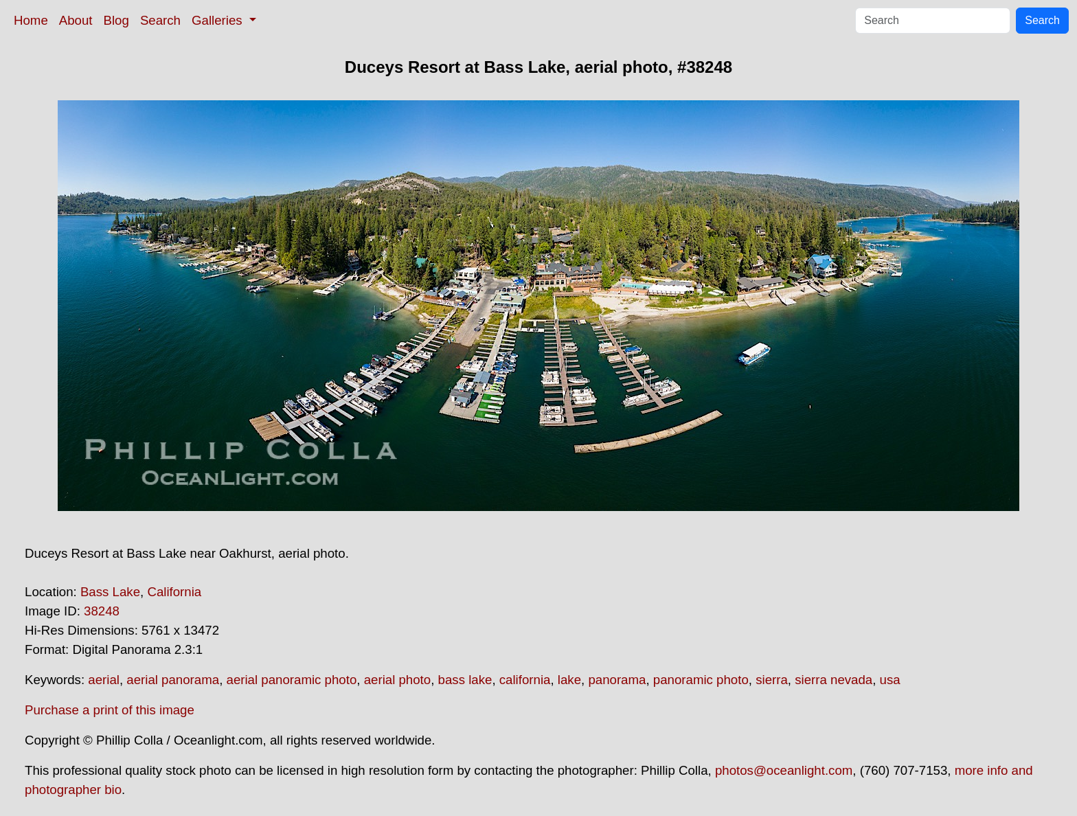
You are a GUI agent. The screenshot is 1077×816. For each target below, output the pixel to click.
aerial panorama (172, 679)
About (76, 20)
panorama (617, 679)
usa (890, 679)
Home (31, 20)
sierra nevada (833, 679)
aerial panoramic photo (292, 679)
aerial (104, 679)
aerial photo (397, 679)
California (174, 592)
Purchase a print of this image (109, 710)
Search (160, 20)
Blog (116, 20)
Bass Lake (110, 592)
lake (569, 679)
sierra (772, 679)
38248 (102, 611)
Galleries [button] (219, 20)
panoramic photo (701, 679)
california (525, 679)
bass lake (465, 679)
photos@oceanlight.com (783, 770)
